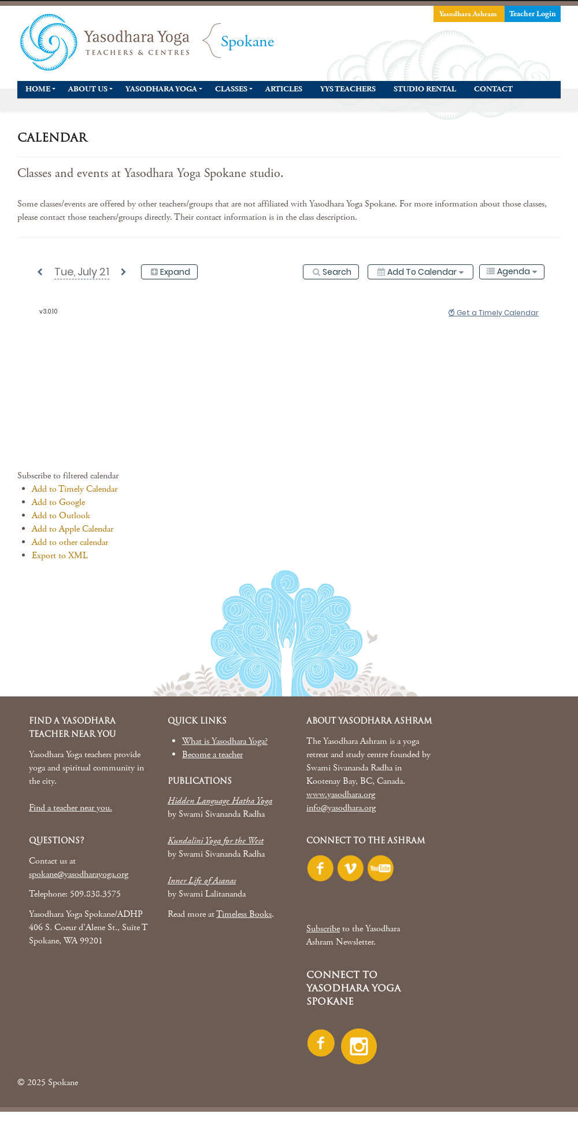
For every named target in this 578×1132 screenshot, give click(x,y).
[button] (67, 476)
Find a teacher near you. (70, 808)
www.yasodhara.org (340, 794)
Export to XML (60, 556)
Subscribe (323, 929)
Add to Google (58, 502)
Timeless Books (244, 914)
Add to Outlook (61, 516)
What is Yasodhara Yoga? (225, 741)
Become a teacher (212, 754)
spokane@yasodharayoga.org (78, 874)
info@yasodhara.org (341, 808)
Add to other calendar (70, 542)
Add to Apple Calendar (72, 529)
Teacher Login (532, 14)
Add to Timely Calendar (74, 489)
